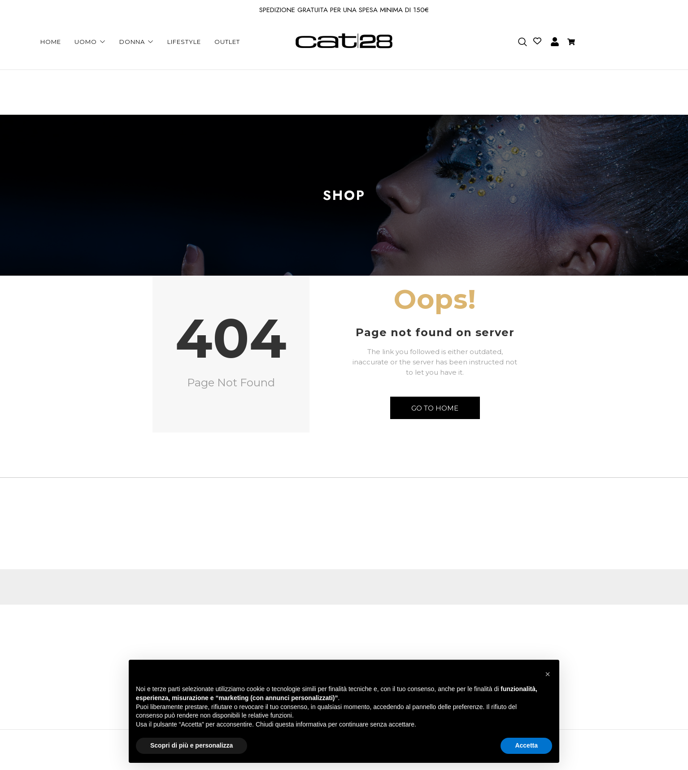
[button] (547, 674)
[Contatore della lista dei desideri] (534, 41)
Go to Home (434, 408)
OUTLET (227, 41)
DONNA (136, 42)
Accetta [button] (526, 745)
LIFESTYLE (184, 41)
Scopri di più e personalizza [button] (191, 745)
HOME (50, 41)
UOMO (90, 42)
